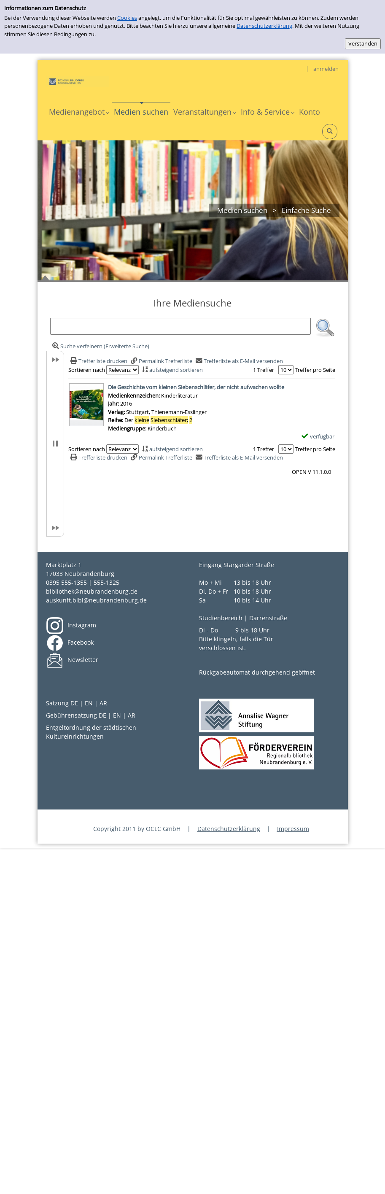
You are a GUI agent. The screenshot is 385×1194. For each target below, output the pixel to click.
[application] (79, 111)
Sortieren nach (86, 370)
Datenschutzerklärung (264, 26)
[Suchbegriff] (180, 326)
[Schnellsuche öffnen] (329, 131)
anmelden (326, 69)
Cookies (127, 18)
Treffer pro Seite (315, 370)
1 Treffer (263, 370)
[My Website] (77, 81)
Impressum (293, 829)
